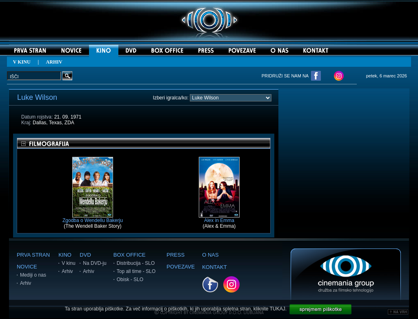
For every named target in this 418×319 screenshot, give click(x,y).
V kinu (68, 263)
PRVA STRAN (33, 255)
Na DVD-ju (94, 263)
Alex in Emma (219, 218)
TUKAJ (277, 309)
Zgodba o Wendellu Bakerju (92, 218)
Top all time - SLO (136, 271)
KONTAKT (214, 267)
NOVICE (27, 267)
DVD (85, 255)
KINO (64, 255)
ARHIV (54, 62)
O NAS (210, 255)
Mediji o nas (33, 275)
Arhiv (25, 283)
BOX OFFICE (129, 255)
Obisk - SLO (130, 279)
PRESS (176, 255)
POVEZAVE (181, 267)
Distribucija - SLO (136, 263)
